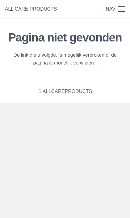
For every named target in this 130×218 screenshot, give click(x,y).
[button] (115, 9)
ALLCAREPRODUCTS (67, 91)
